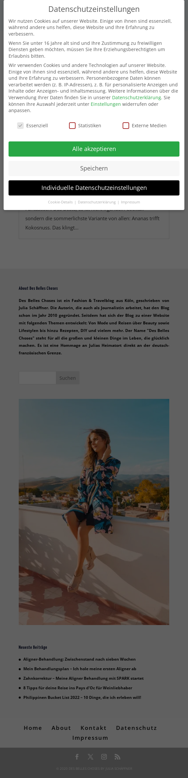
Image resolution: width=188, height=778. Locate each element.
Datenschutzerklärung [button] (97, 197)
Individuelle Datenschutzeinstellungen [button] (94, 183)
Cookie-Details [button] (61, 197)
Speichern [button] (94, 164)
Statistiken (85, 121)
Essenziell (32, 121)
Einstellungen (106, 100)
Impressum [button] (130, 197)
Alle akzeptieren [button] (94, 144)
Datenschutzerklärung (136, 93)
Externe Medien (145, 121)
